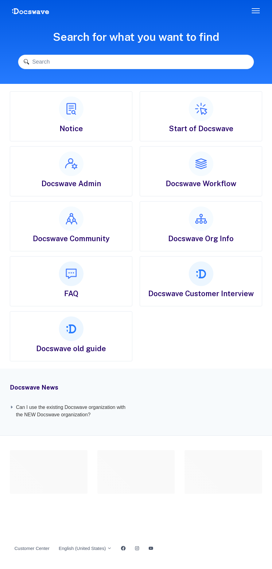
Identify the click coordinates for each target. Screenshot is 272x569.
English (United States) (85, 548)
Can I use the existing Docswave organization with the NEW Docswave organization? (71, 411)
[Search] (136, 62)
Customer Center (31, 548)
